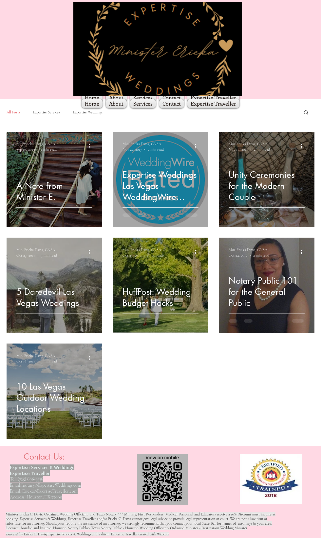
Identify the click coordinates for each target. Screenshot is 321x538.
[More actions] (91, 146)
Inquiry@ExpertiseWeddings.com (51, 485)
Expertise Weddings (88, 112)
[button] (306, 112)
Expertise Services (46, 112)
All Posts (13, 112)
